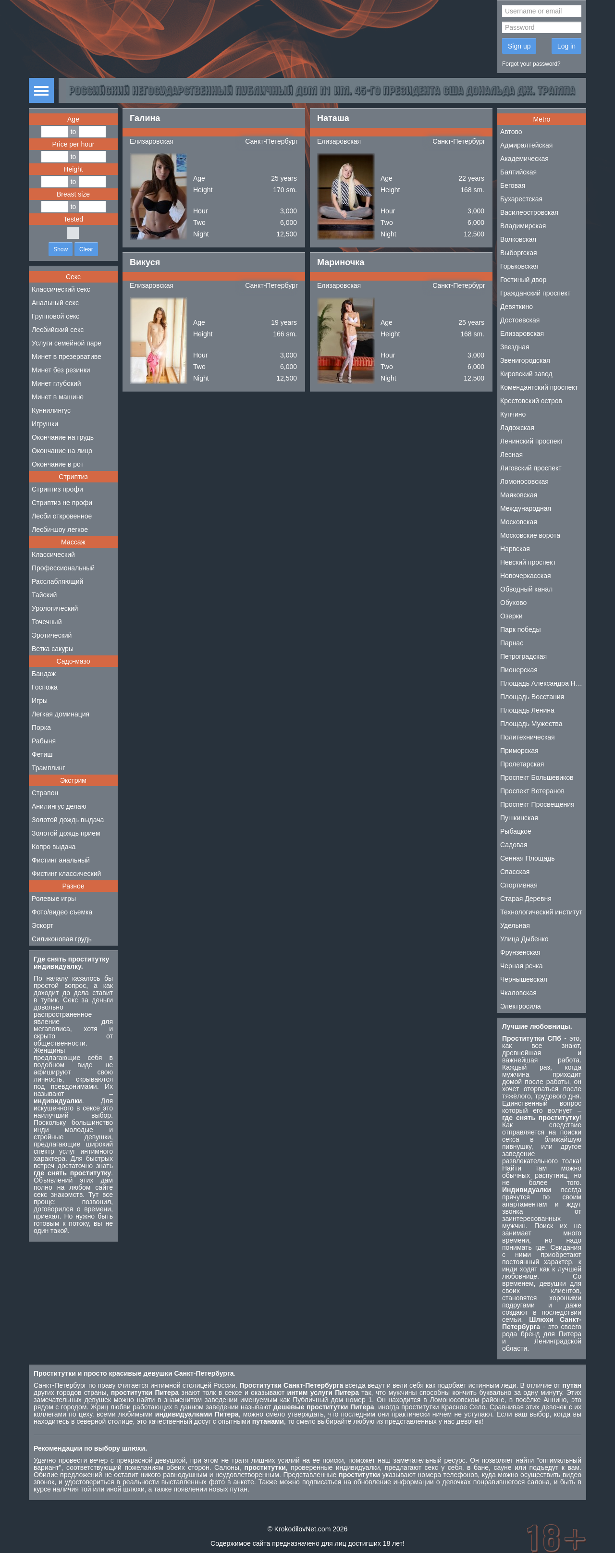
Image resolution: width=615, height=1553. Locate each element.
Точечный (47, 622)
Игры (40, 700)
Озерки (511, 616)
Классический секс (61, 289)
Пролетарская (522, 764)
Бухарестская (521, 199)
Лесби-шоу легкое (60, 529)
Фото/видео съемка (62, 912)
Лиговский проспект (531, 468)
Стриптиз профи (57, 489)
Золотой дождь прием (66, 833)
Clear (86, 249)
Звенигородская (525, 360)
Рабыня (44, 741)
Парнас (511, 643)
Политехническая (527, 737)
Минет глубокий (56, 383)
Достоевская (520, 320)
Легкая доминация (60, 714)
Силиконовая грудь (62, 939)
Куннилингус (51, 410)
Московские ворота (530, 535)
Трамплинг (48, 768)
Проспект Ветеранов (532, 791)
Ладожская (517, 427)
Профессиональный (63, 568)
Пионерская (519, 670)
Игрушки (45, 424)
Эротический (52, 635)
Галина (145, 118)
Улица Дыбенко (524, 939)
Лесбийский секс (58, 329)
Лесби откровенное (62, 516)
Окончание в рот (58, 464)
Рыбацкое (515, 831)
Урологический (55, 608)
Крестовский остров (531, 401)
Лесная (511, 454)
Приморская (519, 750)
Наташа (333, 118)
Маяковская (518, 495)
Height (73, 169)
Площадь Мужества (531, 723)
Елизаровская (151, 141)
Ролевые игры (54, 898)
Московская (518, 522)
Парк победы (520, 629)
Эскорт (42, 925)
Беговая (512, 185)
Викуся (145, 262)
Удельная (515, 925)
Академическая (524, 158)
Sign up (519, 46)
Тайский (44, 595)
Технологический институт (541, 912)
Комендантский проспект (539, 387)
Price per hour (73, 144)
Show (60, 249)
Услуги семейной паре (66, 343)
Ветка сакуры (53, 649)
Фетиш (42, 754)
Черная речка (521, 966)
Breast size (73, 194)
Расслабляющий (57, 581)
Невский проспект (528, 562)
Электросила (520, 1006)
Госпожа (45, 687)
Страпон (45, 793)
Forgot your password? (531, 64)
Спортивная (519, 885)
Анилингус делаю (59, 806)
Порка (41, 727)
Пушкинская (519, 818)
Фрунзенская (520, 952)
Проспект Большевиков (537, 777)
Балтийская (518, 172)
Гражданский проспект (535, 293)
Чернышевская (523, 979)
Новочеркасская (525, 575)
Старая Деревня (526, 898)
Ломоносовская (524, 481)
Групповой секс (55, 316)
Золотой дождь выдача (68, 820)
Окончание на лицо (62, 451)
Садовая (514, 845)
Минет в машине (58, 397)
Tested (73, 219)
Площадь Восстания (532, 697)
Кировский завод (526, 374)
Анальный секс (55, 303)
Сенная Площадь (527, 858)
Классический (53, 554)
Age (73, 119)
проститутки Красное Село (443, 1407)
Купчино (513, 414)
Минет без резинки (61, 370)
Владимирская (523, 226)
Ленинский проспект (531, 441)
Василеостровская (529, 212)
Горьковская (519, 266)
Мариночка (340, 262)
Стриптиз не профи (62, 502)
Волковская (518, 239)
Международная (525, 508)
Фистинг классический (66, 873)
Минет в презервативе (66, 356)
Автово (511, 132)
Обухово (513, 602)
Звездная (514, 347)
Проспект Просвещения (537, 804)
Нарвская (515, 549)
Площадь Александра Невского (543, 683)
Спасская (514, 871)
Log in (566, 46)
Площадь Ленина (527, 710)
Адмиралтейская (526, 145)
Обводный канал (526, 589)
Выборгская (518, 253)
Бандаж (44, 674)
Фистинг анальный (61, 860)
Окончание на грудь (63, 437)
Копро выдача (53, 846)
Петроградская (523, 656)
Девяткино (516, 306)
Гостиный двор (523, 279)
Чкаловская (518, 993)
